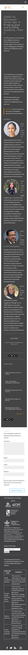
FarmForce (22, 134)
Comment (7, 441)
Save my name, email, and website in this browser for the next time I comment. (14, 483)
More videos (19, 413)
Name (6, 458)
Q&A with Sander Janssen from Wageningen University (13, 408)
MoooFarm (22, 190)
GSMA (22, 294)
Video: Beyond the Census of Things (13, 373)
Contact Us (7, 642)
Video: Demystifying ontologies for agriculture (12, 382)
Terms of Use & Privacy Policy (13, 640)
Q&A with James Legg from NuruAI (12, 399)
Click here (8, 109)
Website (6, 471)
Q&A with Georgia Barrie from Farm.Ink (13, 390)
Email (6, 464)
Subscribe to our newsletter (12, 555)
